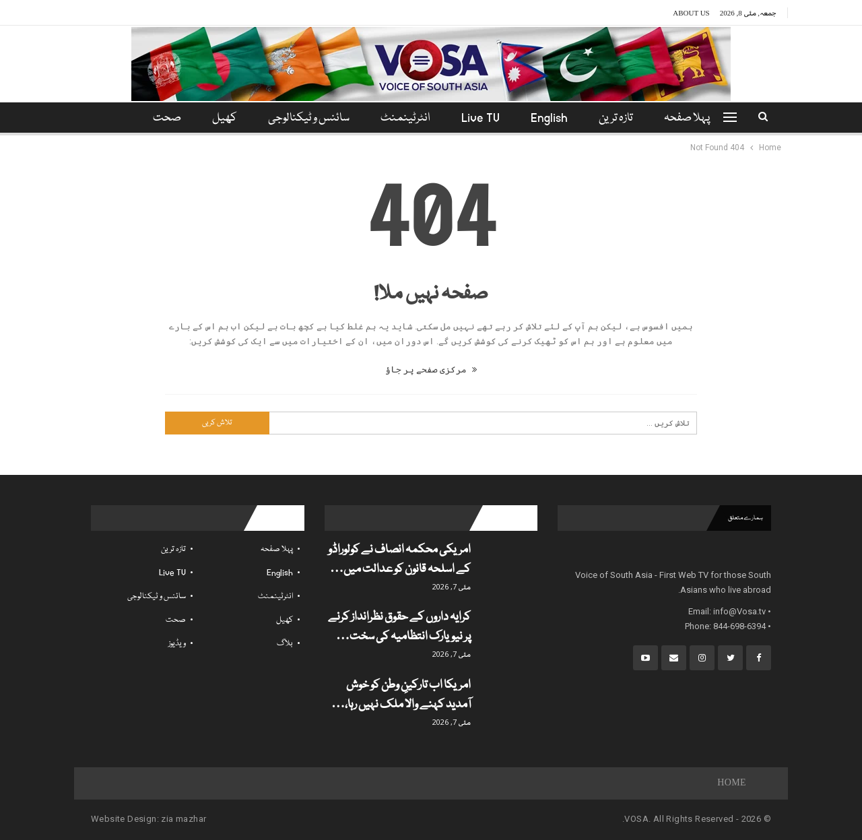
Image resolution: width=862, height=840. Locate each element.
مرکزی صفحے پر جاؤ (431, 369)
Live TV (482, 118)
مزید (164, 118)
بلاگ (285, 643)
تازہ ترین (622, 118)
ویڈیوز (177, 643)
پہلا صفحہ (695, 118)
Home (731, 783)
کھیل (220, 118)
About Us (691, 13)
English (553, 118)
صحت (176, 620)
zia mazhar (183, 819)
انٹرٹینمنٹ (405, 118)
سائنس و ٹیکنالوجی (306, 118)
